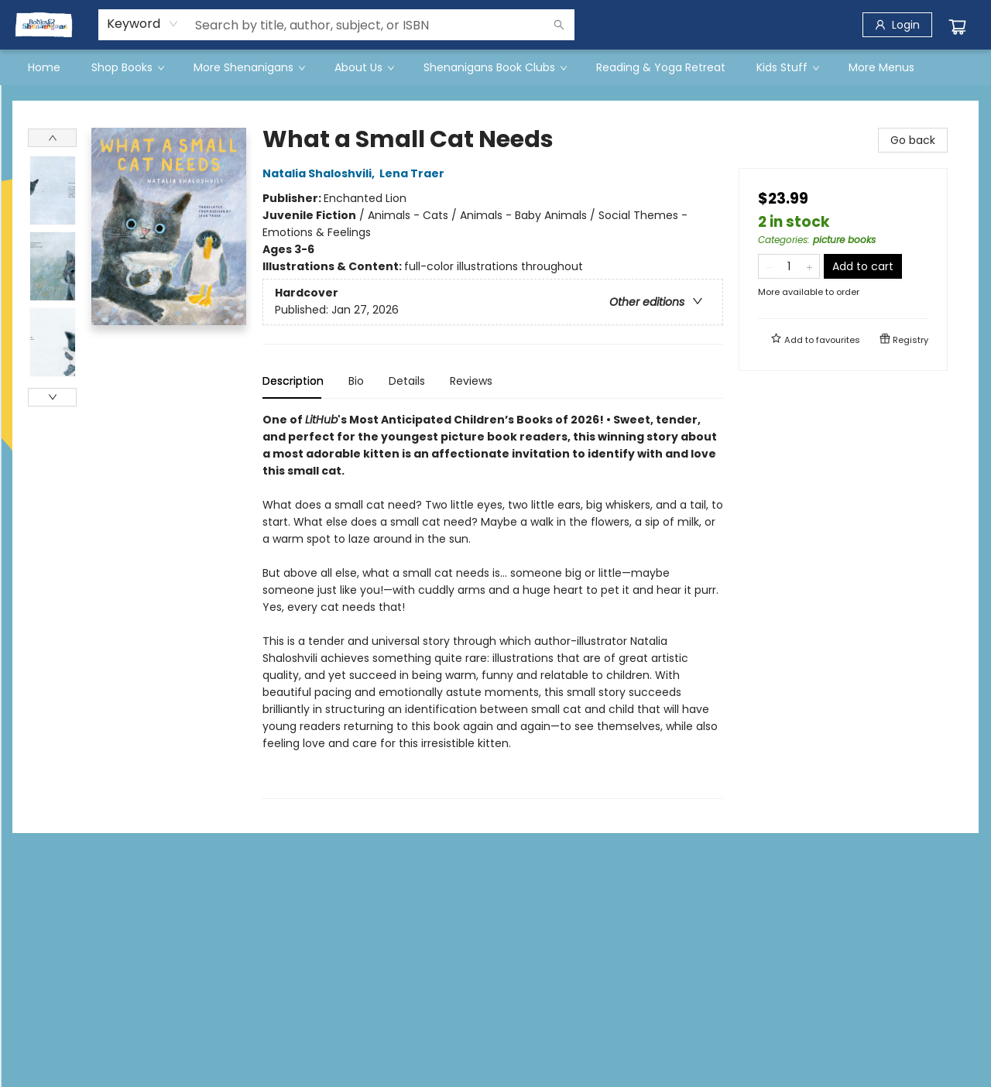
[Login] (897, 24)
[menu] (495, 67)
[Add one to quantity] (809, 266)
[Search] (559, 24)
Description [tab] (293, 381)
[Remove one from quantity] (768, 266)
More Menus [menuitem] (881, 67)
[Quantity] (789, 266)
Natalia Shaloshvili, (320, 173)
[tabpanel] (492, 605)
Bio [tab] (356, 381)
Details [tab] (407, 381)
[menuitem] (44, 67)
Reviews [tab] (471, 381)
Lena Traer (414, 173)
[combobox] (142, 24)
